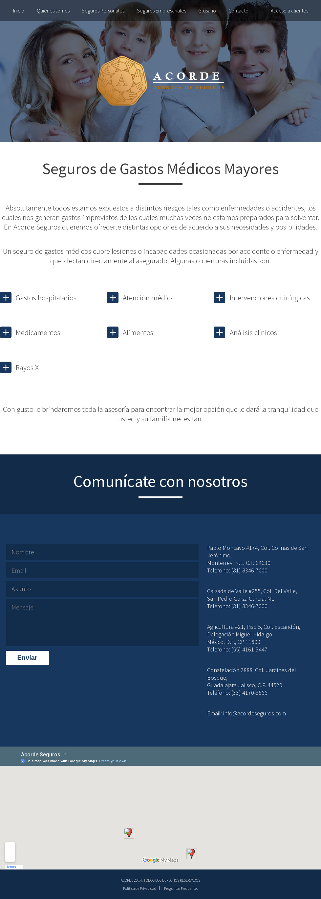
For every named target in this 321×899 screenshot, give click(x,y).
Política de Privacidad (139, 888)
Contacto (238, 10)
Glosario (207, 10)
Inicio (18, 10)
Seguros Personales (103, 10)
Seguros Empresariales (161, 10)
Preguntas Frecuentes (181, 888)
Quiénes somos (53, 10)
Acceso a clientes (289, 10)
